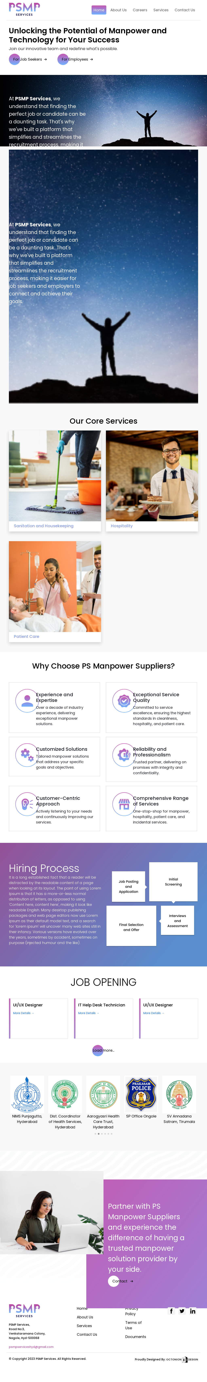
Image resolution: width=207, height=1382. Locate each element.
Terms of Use (133, 1325)
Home (82, 1308)
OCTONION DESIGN (182, 1359)
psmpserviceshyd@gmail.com (31, 1347)
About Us (85, 1317)
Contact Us (87, 1334)
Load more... (103, 1050)
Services (84, 1325)
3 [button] (102, 1134)
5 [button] (108, 1134)
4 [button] (105, 1134)
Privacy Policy (131, 1311)
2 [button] (98, 1134)
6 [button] (111, 1134)
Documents (135, 1336)
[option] (28, 1100)
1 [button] (95, 1134)
